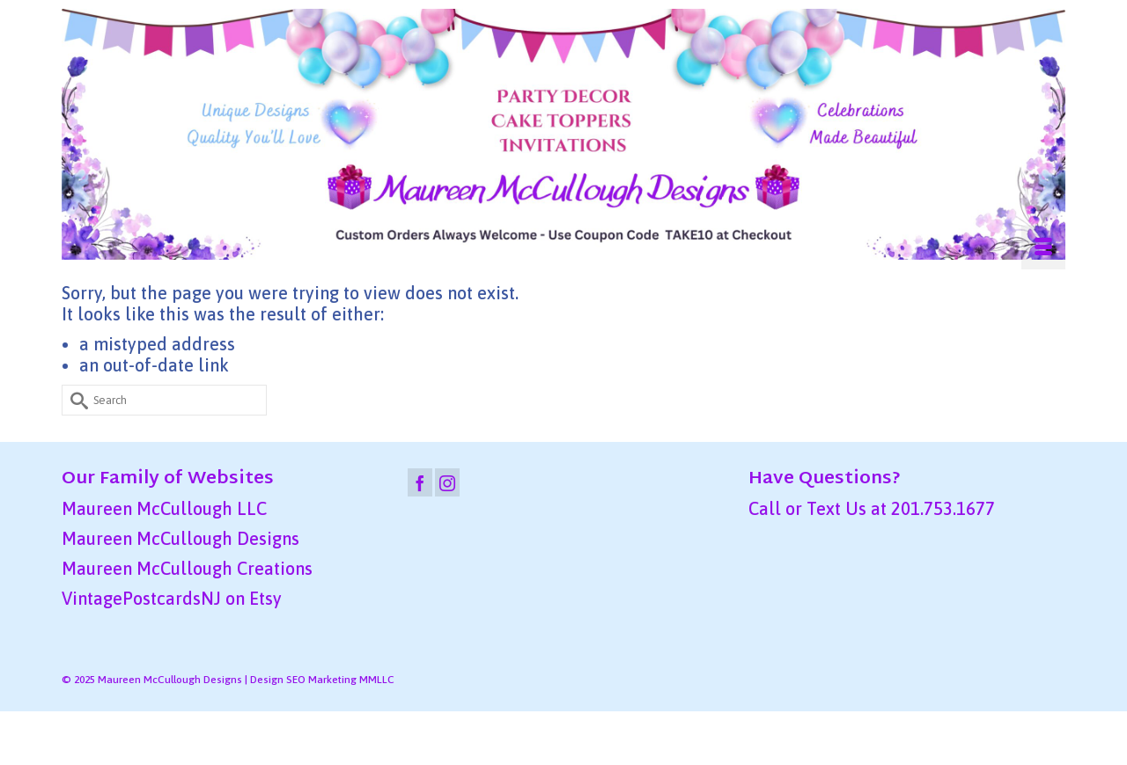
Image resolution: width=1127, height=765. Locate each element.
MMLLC (376, 679)
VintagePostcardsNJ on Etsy (172, 598)
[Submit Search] (75, 400)
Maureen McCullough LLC (164, 508)
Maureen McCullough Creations (187, 568)
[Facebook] (420, 482)
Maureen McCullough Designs (180, 538)
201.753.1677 (943, 508)
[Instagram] (447, 482)
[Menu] (1043, 247)
